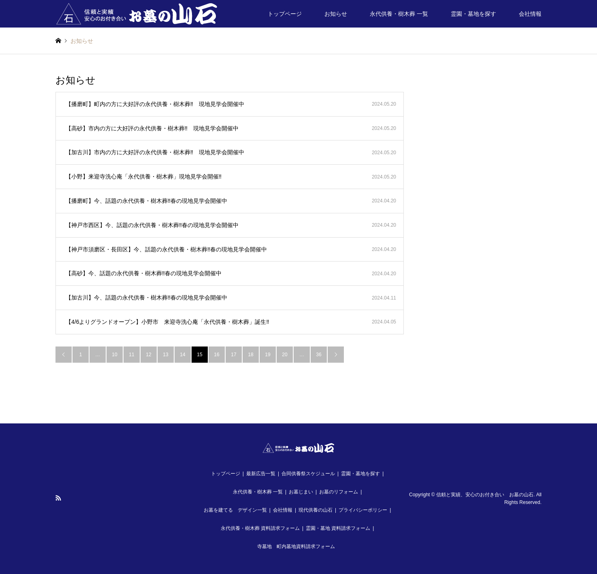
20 (284, 354)
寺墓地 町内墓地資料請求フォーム (296, 546)
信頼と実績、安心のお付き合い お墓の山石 (484, 494)
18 (250, 354)
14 (182, 354)
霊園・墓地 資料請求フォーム (338, 528)
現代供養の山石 (315, 510)
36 (318, 354)
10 (114, 354)
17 (233, 354)
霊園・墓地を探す (473, 14)
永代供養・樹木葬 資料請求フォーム (260, 528)
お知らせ (335, 14)
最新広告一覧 (260, 473)
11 (131, 354)
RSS (58, 498)
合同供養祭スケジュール (308, 473)
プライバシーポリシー (363, 510)
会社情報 (530, 14)
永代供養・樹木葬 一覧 (399, 14)
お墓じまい (301, 492)
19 (267, 354)
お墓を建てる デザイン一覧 (235, 510)
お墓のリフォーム (338, 492)
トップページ (285, 14)
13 (165, 354)
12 (148, 354)
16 (216, 354)
